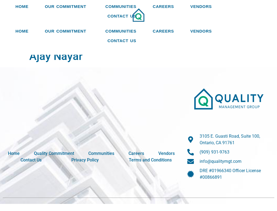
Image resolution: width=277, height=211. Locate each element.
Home (22, 21)
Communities (120, 21)
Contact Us (121, 39)
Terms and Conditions (150, 167)
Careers (163, 21)
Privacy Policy (85, 167)
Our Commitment (67, 21)
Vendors (201, 21)
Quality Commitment (54, 160)
